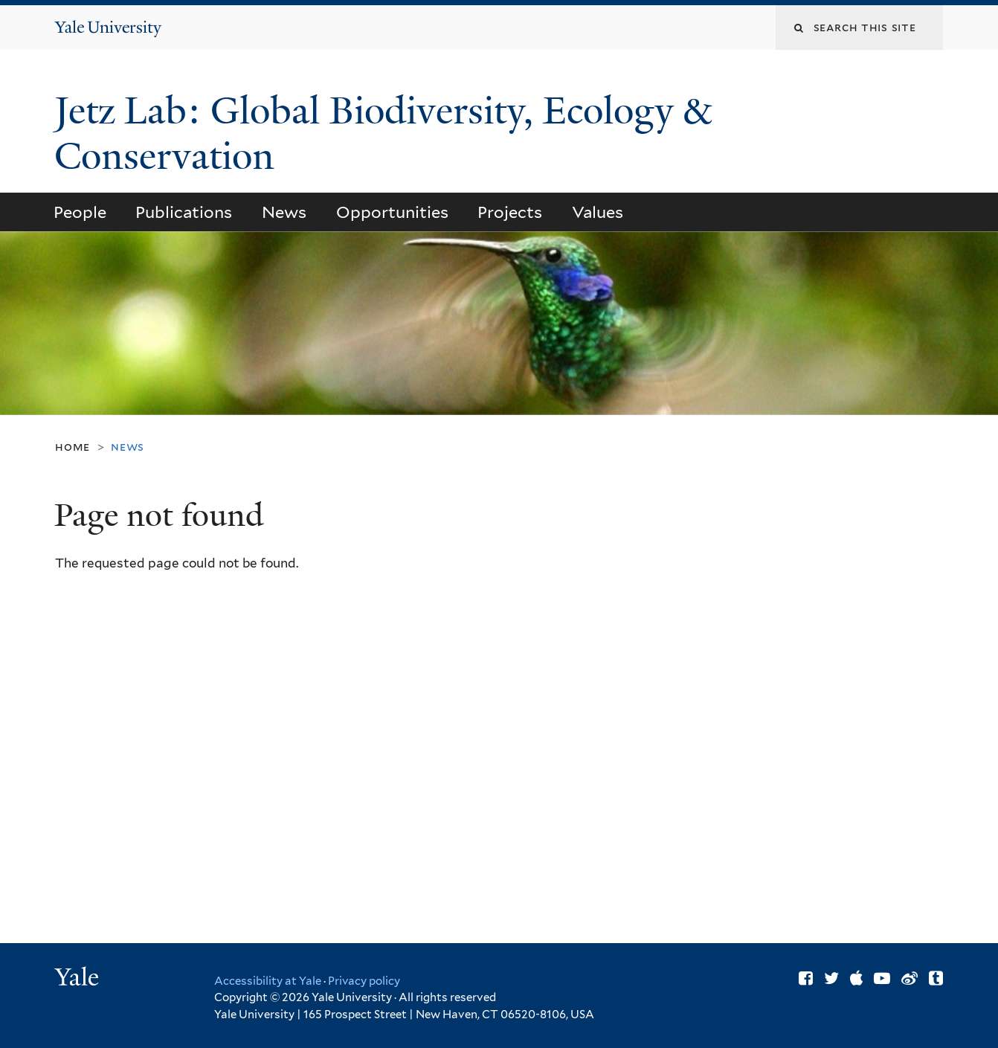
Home (72, 447)
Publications (183, 212)
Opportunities (392, 212)
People (80, 212)
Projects (509, 212)
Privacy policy (364, 981)
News (284, 212)
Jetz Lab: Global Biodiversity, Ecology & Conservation (382, 133)
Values (597, 212)
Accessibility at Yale (267, 981)
